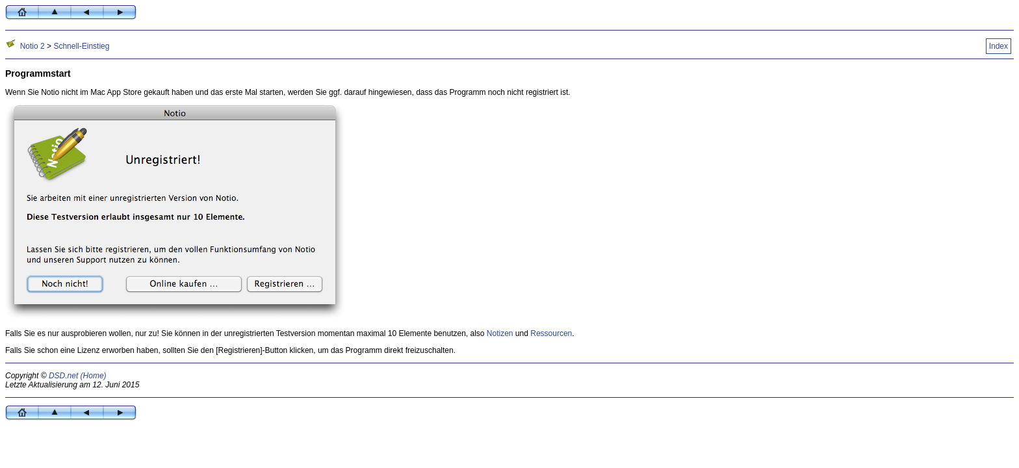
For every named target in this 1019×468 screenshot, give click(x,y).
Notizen (500, 333)
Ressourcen (551, 333)
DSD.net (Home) (78, 375)
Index (998, 46)
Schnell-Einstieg (81, 46)
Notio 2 (32, 46)
